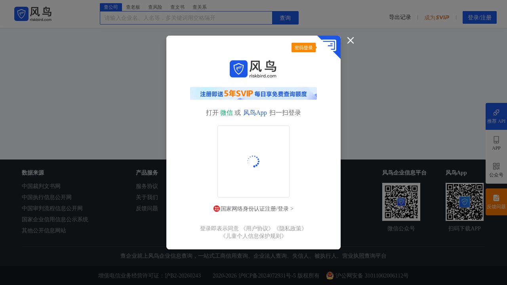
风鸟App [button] (255, 112)
